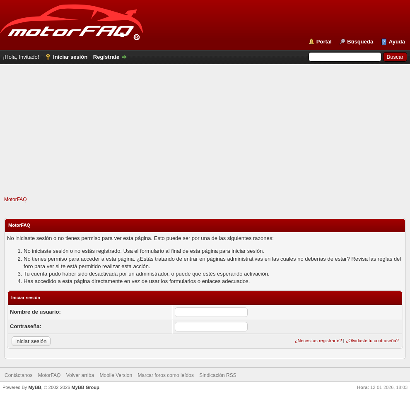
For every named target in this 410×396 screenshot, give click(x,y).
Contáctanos (18, 375)
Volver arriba (80, 375)
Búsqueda (360, 41)
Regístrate (106, 57)
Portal (324, 41)
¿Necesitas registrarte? (318, 340)
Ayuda (397, 41)
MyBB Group (85, 387)
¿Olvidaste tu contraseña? (372, 340)
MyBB (34, 387)
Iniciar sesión (70, 57)
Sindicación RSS (217, 375)
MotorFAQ (15, 199)
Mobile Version (115, 375)
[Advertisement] (205, 138)
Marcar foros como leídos (166, 375)
